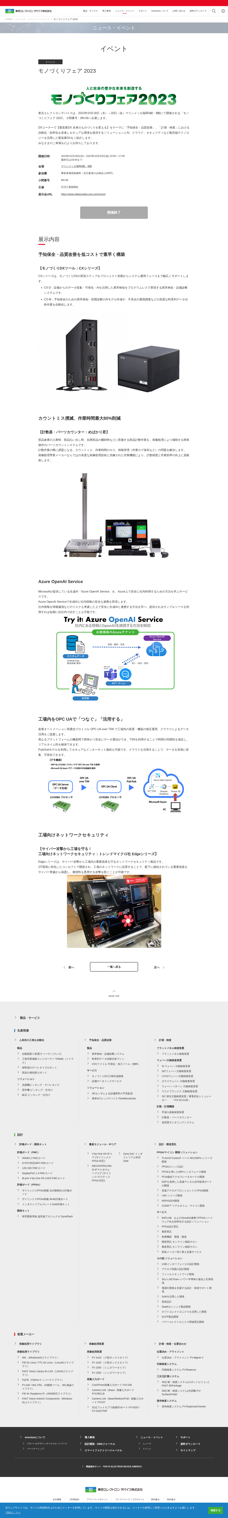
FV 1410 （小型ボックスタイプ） (110, 1358)
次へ (157, 968)
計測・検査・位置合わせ (172, 1344)
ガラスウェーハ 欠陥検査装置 (178, 1082)
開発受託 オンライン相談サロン (179, 1242)
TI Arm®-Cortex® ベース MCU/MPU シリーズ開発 (187, 1161)
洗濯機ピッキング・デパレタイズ (40, 1086)
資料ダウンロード (198, 11)
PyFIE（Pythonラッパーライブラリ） (43, 1381)
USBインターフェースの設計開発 (180, 1265)
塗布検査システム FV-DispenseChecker (184, 1407)
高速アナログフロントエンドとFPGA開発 (185, 1191)
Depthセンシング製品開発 (176, 1307)
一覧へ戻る (114, 967)
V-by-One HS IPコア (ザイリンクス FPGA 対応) (102, 1158)
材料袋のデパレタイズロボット (39, 1068)
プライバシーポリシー (97, 1500)
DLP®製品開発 (170, 1317)
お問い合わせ (179, 11)
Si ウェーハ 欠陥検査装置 (176, 1067)
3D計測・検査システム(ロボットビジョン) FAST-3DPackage (185, 1385)
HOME (8, 19)
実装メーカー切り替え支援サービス (182, 1252)
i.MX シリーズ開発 (172, 1196)
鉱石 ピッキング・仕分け (36, 1096)
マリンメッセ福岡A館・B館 (76, 166)
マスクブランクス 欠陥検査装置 (179, 1092)
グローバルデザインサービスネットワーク (47, 1444)
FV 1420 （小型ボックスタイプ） (110, 1363)
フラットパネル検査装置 (175, 1054)
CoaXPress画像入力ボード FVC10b (112, 1386)
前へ (71, 968)
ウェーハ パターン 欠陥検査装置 (180, 1087)
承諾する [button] (216, 1510)
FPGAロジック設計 (172, 1167)
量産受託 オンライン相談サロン (179, 1247)
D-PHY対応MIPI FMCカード (38, 1164)
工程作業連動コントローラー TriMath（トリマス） (48, 1061)
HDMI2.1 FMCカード (33, 1159)
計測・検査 (165, 1041)
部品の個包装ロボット (34, 1073)
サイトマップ (187, 1451)
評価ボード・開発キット (33, 1145)
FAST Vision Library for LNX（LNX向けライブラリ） (47, 1374)
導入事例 (106, 11)
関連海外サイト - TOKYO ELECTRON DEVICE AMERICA (114, 1467)
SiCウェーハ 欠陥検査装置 (176, 1072)
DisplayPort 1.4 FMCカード (37, 1174)
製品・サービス (90, 11)
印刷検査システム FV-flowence (179, 1370)
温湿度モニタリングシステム (178, 1123)
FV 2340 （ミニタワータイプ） (109, 1368)
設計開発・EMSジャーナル (100, 1445)
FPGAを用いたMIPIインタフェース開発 (184, 1172)
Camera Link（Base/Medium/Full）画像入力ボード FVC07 (117, 1401)
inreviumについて (159, 11)
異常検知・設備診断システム (108, 1054)
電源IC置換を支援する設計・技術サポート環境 (187, 1291)
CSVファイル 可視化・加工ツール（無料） (116, 1064)
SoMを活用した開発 (173, 1297)
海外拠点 (171, 1500)
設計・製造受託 (167, 1145)
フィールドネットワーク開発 (178, 1275)
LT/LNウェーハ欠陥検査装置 (177, 1077)
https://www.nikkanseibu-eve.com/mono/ (83, 194)
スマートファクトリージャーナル (103, 1451)
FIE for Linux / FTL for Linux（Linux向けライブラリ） (48, 1365)
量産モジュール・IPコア (102, 1145)
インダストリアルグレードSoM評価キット (46, 1205)
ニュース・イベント (124, 11)
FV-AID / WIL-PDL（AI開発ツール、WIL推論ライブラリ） (48, 1388)
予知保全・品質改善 (100, 1041)
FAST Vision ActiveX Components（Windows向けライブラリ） (47, 1401)
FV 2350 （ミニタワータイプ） (109, 1373)
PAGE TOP (114, 997)
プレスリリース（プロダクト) (129, 1500)
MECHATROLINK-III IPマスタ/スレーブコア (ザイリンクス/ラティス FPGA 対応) (102, 1174)
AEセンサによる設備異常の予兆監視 (112, 1094)
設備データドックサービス (107, 1082)
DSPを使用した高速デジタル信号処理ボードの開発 (187, 1184)
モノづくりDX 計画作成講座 (107, 1077)
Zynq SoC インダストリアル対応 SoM (132, 1158)
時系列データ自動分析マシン (108, 1059)
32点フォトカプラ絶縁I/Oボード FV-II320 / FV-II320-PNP (115, 1410)
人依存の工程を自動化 (31, 1041)
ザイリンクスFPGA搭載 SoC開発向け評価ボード (47, 1193)
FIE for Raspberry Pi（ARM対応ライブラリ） (47, 1394)
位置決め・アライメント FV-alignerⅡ (183, 1358)
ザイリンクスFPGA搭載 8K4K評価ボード (45, 1200)
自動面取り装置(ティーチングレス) (41, 1054)
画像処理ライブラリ (30, 1344)
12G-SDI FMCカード (33, 1169)
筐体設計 (167, 1302)
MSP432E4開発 (170, 1201)
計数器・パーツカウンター (177, 1118)
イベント (45, 19)
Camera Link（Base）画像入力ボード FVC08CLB (113, 1393)
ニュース (147, 1444)
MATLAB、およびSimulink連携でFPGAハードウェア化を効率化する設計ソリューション (187, 1220)
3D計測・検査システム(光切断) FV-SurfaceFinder (181, 1393)
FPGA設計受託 (170, 1227)
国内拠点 (155, 1500)
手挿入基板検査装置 (173, 1113)
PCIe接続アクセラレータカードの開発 (183, 1177)
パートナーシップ (35, 1450)
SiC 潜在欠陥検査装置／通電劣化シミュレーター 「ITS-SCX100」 (186, 1099)
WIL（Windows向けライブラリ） (40, 1358)
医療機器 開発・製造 (174, 1237)
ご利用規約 (74, 1500)
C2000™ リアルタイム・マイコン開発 (183, 1206)
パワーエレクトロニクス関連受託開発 (183, 1323)
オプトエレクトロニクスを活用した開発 (184, 1312)
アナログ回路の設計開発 (175, 1270)
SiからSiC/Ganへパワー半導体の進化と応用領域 (187, 1282)
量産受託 (167, 1232)
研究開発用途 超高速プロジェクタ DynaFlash (47, 1217)
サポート (143, 11)
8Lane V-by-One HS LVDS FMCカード (43, 1179)
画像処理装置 (96, 1344)
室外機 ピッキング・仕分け (37, 1091)
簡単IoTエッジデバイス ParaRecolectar (114, 1099)
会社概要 (57, 1500)
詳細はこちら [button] (13, 1512)
